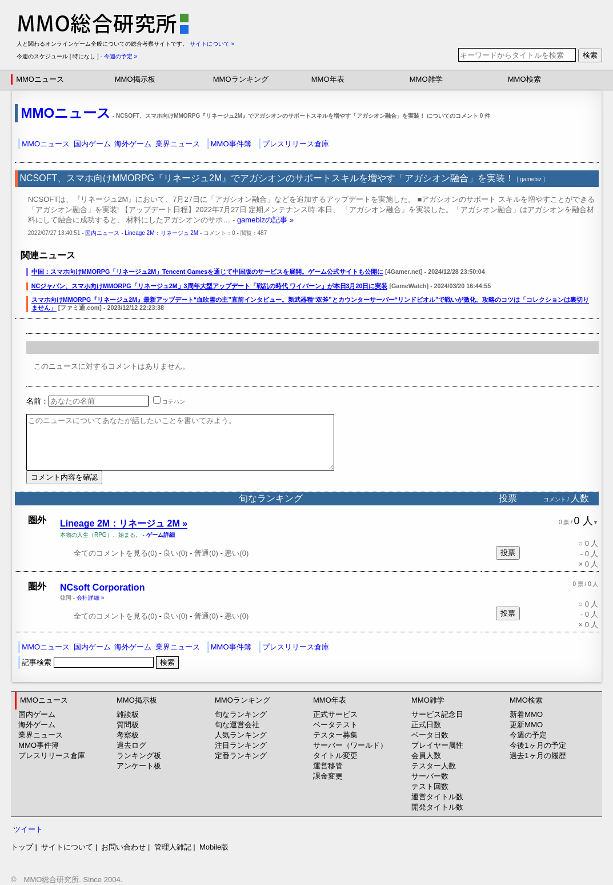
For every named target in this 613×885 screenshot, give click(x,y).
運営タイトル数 (437, 796)
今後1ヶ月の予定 (538, 745)
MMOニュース (40, 79)
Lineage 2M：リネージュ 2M (161, 233)
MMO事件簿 (231, 143)
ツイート (28, 829)
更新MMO (526, 724)
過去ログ (131, 745)
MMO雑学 (426, 79)
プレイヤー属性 (437, 745)
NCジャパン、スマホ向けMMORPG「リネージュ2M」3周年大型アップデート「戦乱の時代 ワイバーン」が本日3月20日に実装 (209, 285)
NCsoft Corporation (102, 587)
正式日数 (426, 724)
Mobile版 (214, 847)
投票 (507, 552)
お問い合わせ (123, 847)
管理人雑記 (172, 847)
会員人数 (426, 755)
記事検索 (88, 662)
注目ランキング (241, 745)
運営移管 (328, 766)
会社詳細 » (90, 598)
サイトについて (67, 847)
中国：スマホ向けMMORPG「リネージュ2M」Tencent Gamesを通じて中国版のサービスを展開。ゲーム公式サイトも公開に (207, 271)
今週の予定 (528, 735)
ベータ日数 (429, 735)
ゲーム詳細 (160, 535)
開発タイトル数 (437, 807)
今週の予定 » (120, 56)
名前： (87, 401)
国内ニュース (102, 233)
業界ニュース (177, 143)
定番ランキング (241, 755)
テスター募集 (335, 735)
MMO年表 (327, 79)
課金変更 (328, 776)
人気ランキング (241, 735)
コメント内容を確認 (64, 477)
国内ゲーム (92, 143)
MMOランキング (241, 79)
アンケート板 (139, 766)
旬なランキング (241, 714)
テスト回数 (429, 786)
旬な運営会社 (237, 724)
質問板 (128, 724)
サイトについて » (212, 44)
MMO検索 (524, 79)
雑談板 (128, 714)
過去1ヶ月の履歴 (538, 755)
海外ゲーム (132, 143)
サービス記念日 (437, 714)
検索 (590, 55)
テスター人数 (433, 766)
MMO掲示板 (135, 79)
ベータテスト (335, 724)
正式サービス (335, 714)
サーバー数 (429, 776)
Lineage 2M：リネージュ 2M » (123, 523)
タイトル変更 (335, 755)
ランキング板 (139, 755)
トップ (22, 847)
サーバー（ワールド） (350, 745)
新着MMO (526, 714)
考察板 (128, 735)
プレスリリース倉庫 (295, 143)
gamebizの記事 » (265, 220)
